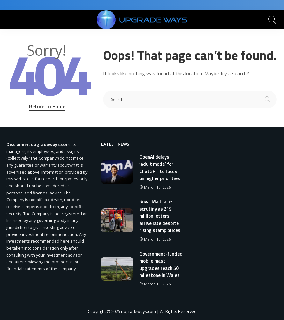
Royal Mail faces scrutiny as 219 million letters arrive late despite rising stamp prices (159, 216)
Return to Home (47, 106)
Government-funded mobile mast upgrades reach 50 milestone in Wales (161, 264)
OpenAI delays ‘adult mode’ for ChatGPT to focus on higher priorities (159, 167)
